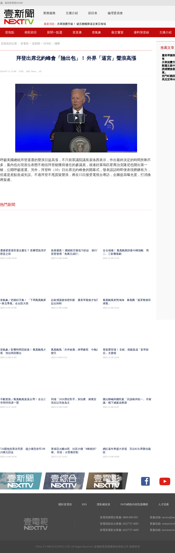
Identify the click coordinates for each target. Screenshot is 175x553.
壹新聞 (36, 43)
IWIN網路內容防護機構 (134, 504)
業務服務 (49, 13)
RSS (84, 504)
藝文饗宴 (117, 32)
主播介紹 (72, 13)
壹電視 (25, 43)
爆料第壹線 (141, 32)
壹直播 (77, 32)
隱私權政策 (103, 504)
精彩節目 (31, 32)
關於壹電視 (65, 504)
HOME (47, 43)
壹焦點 (9, 32)
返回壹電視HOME (14, 3)
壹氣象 (96, 32)
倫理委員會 (115, 13)
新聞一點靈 (54, 32)
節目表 (92, 13)
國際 (57, 43)
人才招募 (163, 504)
